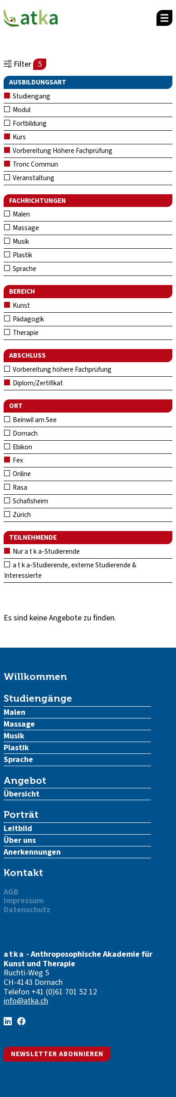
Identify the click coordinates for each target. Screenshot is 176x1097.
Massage (21, 228)
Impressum (24, 900)
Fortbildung (25, 123)
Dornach (21, 433)
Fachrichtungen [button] (37, 201)
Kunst (17, 305)
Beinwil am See (30, 420)
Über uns (20, 840)
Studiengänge (38, 698)
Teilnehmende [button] (33, 537)
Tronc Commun (31, 164)
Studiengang (27, 96)
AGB (11, 892)
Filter (25, 64)
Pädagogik (24, 319)
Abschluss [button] (27, 355)
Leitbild (18, 828)
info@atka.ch (26, 1001)
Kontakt (23, 872)
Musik (16, 241)
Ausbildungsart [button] (37, 82)
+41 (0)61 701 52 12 (64, 992)
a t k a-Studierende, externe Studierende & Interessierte (70, 570)
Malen (17, 214)
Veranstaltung (29, 178)
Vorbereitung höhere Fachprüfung (58, 369)
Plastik (18, 255)
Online (17, 474)
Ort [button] (16, 406)
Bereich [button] (22, 291)
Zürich (17, 515)
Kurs (15, 137)
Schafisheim (26, 501)
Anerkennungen (32, 852)
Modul (17, 110)
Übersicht (21, 794)
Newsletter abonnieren (57, 1054)
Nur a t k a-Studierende (42, 551)
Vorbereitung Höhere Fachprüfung (58, 151)
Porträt (21, 814)
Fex (13, 460)
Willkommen (35, 676)
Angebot (25, 780)
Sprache (20, 269)
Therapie (21, 333)
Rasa (15, 487)
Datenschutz (27, 909)
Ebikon (18, 447)
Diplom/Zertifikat (33, 383)
